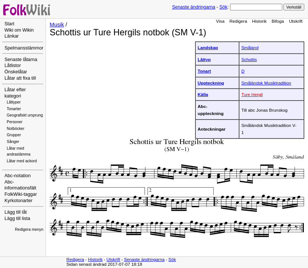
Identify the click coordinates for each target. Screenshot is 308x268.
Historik (259, 21)
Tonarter (14, 109)
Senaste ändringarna (193, 7)
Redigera (238, 21)
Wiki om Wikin (19, 30)
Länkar (11, 36)
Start (9, 23)
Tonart (204, 70)
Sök (223, 7)
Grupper (14, 135)
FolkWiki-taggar (20, 194)
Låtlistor (12, 65)
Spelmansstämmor (23, 48)
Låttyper (14, 102)
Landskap (208, 47)
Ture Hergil (252, 94)
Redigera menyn (29, 229)
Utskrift (295, 21)
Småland (249, 47)
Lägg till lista (17, 218)
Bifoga (277, 21)
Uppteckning (211, 82)
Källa (203, 94)
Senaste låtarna (20, 59)
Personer (14, 122)
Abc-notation (17, 175)
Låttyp (204, 59)
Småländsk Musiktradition (266, 82)
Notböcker (15, 129)
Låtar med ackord (22, 161)
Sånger (13, 142)
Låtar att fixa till (20, 78)
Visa (220, 21)
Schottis (249, 59)
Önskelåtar (15, 71)
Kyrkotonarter (18, 200)
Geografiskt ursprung (25, 115)
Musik (57, 25)
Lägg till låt (15, 212)
